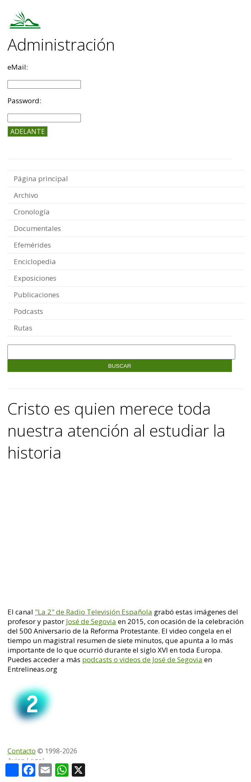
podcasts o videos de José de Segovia (142, 659)
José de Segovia (91, 621)
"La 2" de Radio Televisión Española (93, 612)
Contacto (21, 750)
